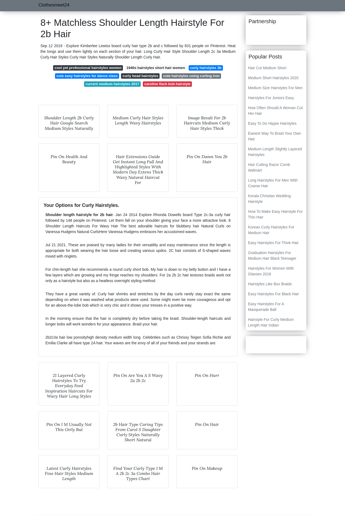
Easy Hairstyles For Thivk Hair (273, 243)
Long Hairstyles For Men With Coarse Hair (273, 183)
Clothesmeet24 (54, 5)
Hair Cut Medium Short (267, 68)
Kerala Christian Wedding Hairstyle (269, 199)
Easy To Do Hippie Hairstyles (272, 123)
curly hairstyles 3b (206, 68)
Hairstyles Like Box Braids (270, 284)
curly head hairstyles (140, 76)
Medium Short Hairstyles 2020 (273, 78)
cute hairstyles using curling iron (191, 76)
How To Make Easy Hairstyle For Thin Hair (275, 214)
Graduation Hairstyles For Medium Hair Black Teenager (272, 256)
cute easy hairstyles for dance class (87, 76)
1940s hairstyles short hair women (155, 68)
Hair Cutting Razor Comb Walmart (269, 167)
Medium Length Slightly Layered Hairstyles (275, 152)
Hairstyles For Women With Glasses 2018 (271, 271)
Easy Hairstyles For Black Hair (273, 294)
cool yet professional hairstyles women (87, 68)
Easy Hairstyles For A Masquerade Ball (266, 307)
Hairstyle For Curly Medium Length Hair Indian (271, 322)
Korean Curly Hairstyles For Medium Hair (271, 230)
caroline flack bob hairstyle (167, 84)
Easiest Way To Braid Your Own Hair (274, 136)
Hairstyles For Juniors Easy (271, 98)
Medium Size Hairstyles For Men (275, 88)
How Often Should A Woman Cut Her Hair (275, 111)
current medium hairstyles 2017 (112, 84)
